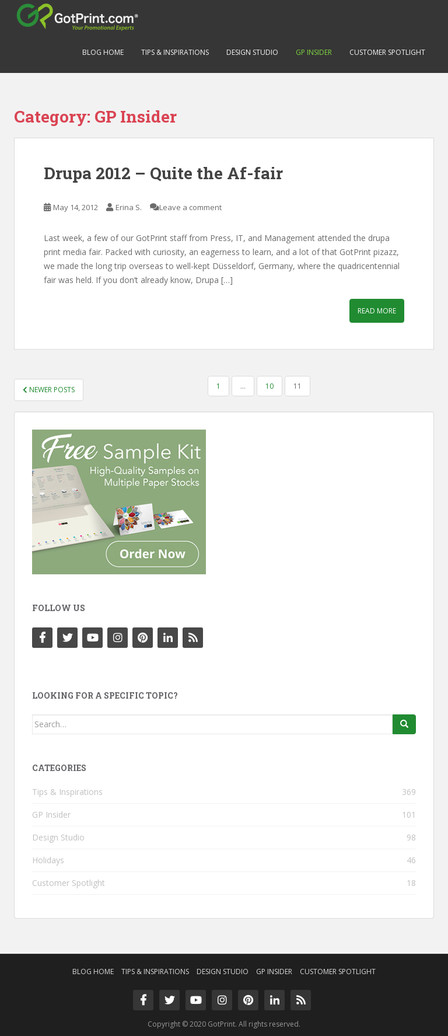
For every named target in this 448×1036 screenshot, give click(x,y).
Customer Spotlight (387, 52)
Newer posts (49, 390)
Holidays (48, 860)
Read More (377, 311)
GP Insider (314, 52)
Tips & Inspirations (175, 52)
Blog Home (103, 52)
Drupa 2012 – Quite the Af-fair (163, 173)
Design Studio (252, 52)
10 (269, 386)
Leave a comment (190, 207)
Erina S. (129, 207)
